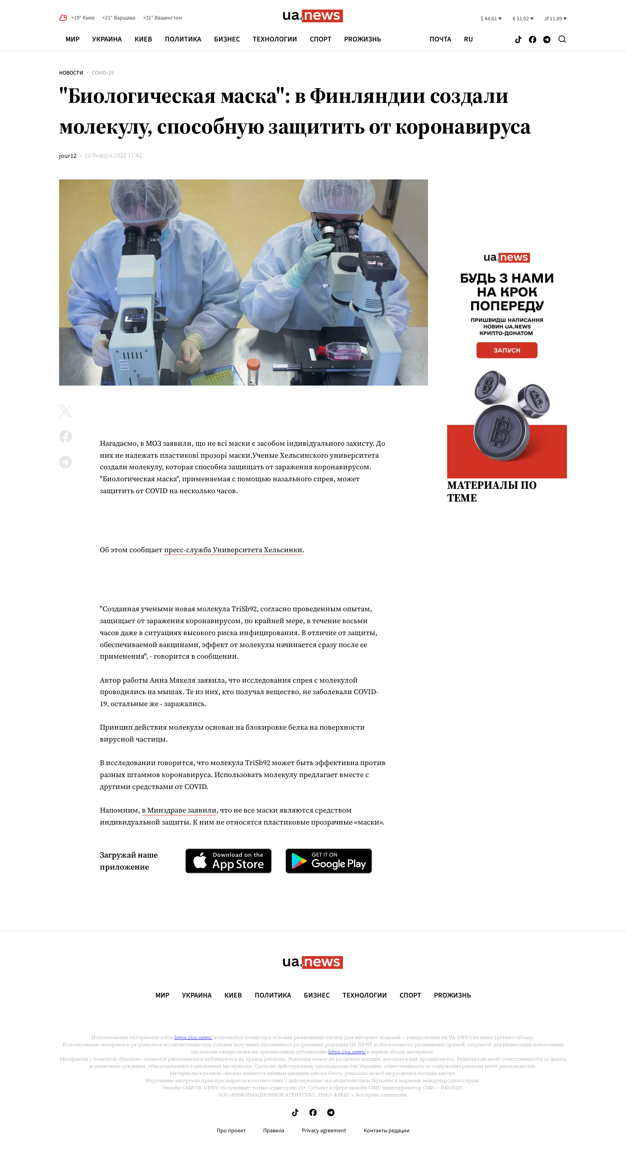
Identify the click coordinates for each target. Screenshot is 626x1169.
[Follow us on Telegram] (547, 40)
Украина (107, 39)
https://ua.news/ (193, 1037)
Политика (183, 39)
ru (468, 39)
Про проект (231, 1131)
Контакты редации (387, 1131)
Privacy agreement (324, 1131)
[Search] (562, 39)
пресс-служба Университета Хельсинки (233, 550)
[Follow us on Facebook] (533, 40)
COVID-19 (103, 73)
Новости (71, 73)
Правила (273, 1131)
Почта (440, 39)
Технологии (275, 39)
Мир (72, 39)
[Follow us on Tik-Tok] (518, 40)
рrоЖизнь (362, 39)
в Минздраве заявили (179, 810)
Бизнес (227, 39)
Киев (143, 39)
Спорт (320, 39)
